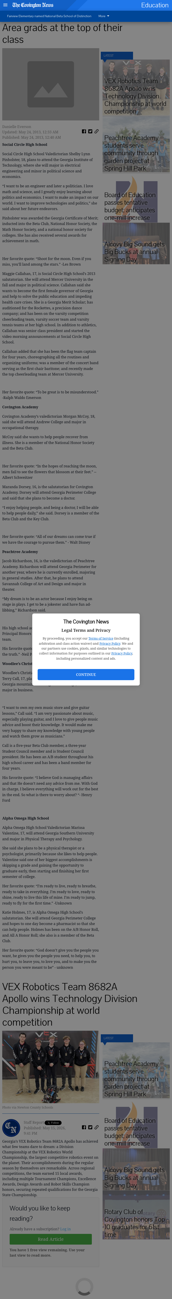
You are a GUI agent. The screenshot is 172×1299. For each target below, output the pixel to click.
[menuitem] (105, 16)
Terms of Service (100, 638)
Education (155, 5)
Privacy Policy (109, 643)
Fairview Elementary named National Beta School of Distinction (49, 16)
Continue (86, 674)
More (105, 16)
